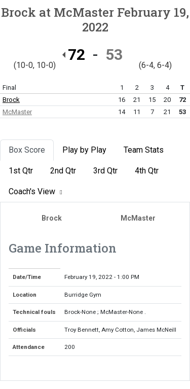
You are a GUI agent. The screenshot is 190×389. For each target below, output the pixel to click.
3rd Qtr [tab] (105, 170)
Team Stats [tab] (144, 150)
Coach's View (37, 191)
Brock (11, 99)
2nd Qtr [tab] (63, 170)
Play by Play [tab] (84, 150)
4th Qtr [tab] (147, 170)
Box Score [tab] (27, 150)
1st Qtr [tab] (21, 170)
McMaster (17, 112)
